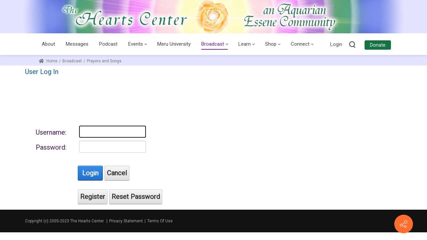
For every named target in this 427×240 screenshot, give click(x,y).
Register (92, 197)
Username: (51, 132)
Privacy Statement (126, 221)
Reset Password (136, 197)
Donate (378, 45)
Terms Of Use (160, 221)
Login (336, 44)
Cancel (117, 173)
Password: (51, 147)
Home (48, 61)
